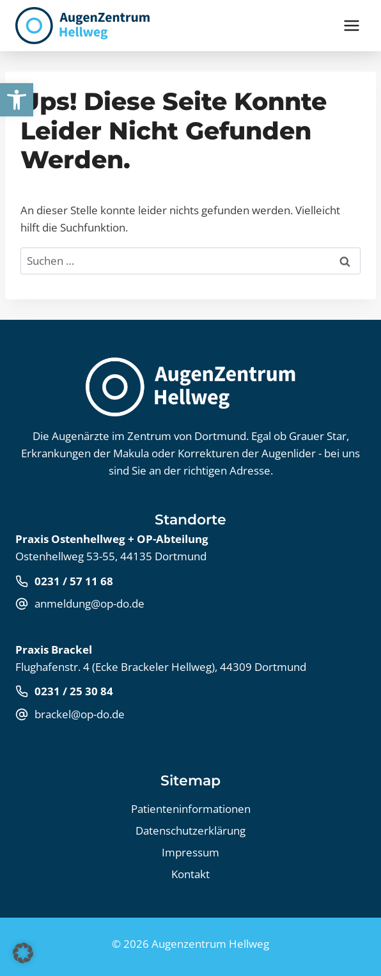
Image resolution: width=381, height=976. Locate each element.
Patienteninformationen (191, 808)
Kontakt (190, 874)
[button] (16, 99)
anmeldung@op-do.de (89, 603)
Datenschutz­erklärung (190, 830)
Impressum (190, 852)
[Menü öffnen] (351, 25)
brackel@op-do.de (80, 714)
